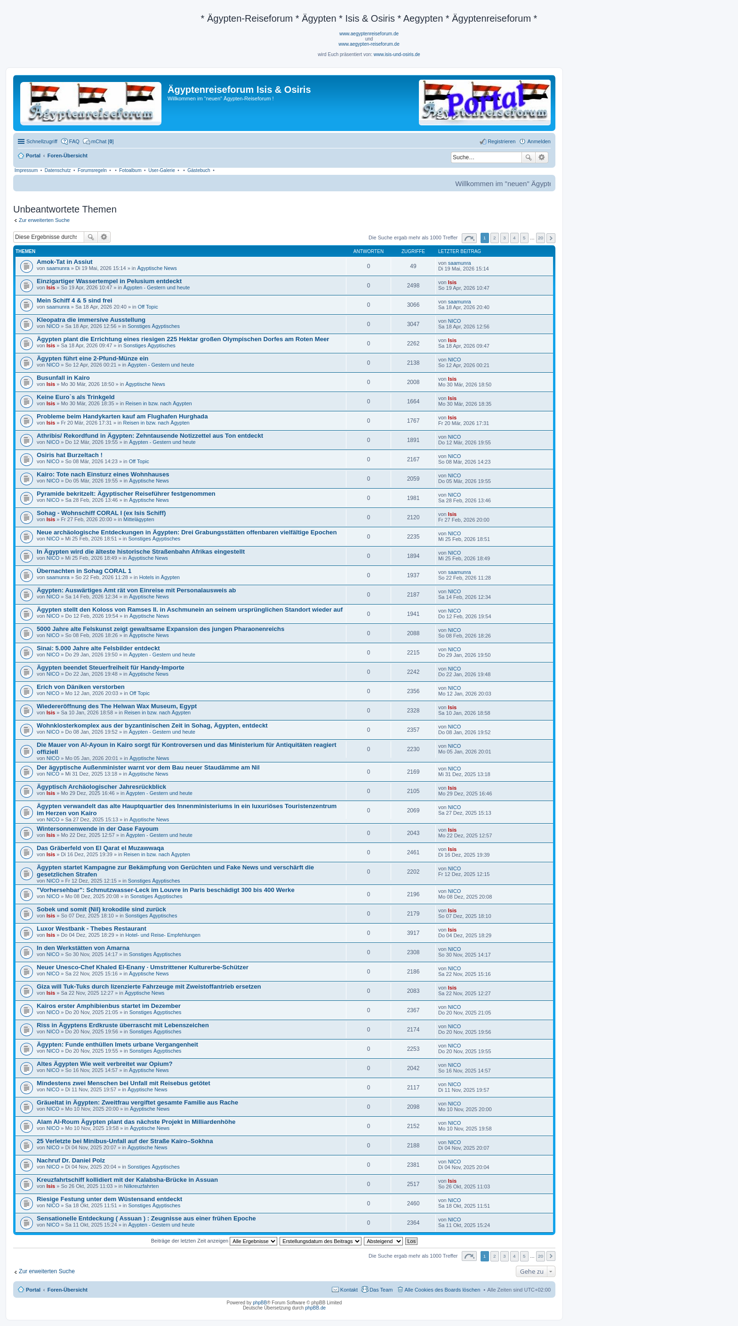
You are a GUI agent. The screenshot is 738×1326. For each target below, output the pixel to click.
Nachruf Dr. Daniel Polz (71, 1160)
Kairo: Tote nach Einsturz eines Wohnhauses (103, 474)
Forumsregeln (92, 170)
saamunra (58, 268)
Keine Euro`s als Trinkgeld (76, 397)
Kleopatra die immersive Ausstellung (91, 319)
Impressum (26, 170)
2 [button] (494, 237)
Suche (528, 157)
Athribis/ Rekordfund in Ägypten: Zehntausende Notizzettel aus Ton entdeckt (150, 435)
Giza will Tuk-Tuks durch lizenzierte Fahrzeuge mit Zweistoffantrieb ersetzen (149, 986)
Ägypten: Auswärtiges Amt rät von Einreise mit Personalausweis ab (136, 590)
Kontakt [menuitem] (349, 1290)
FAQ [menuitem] (74, 141)
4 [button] (514, 237)
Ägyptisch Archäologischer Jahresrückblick (101, 786)
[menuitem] (98, 141)
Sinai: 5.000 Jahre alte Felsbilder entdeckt (98, 648)
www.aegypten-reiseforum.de (369, 44)
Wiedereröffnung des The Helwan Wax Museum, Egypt (117, 706)
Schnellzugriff (41, 141)
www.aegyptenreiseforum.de (369, 33)
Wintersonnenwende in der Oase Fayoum (98, 828)
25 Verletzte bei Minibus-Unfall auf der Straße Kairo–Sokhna (125, 1141)
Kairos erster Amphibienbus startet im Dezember (109, 1005)
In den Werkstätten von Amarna (83, 947)
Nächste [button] (550, 238)
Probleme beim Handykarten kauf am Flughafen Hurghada (122, 416)
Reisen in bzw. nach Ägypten (158, 403)
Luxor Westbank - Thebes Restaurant (91, 928)
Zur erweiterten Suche (44, 220)
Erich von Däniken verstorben (81, 686)
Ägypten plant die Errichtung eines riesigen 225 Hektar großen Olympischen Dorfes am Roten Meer (183, 339)
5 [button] (524, 237)
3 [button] (504, 237)
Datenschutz (58, 170)
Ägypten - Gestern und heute (156, 287)
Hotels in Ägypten (159, 577)
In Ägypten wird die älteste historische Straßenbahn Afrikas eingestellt (141, 551)
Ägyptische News (156, 268)
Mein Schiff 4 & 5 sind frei (74, 300)
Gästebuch (198, 170)
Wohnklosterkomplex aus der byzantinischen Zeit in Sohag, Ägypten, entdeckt (152, 725)
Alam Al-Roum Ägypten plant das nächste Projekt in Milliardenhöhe (136, 1121)
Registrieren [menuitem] (501, 141)
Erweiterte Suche (542, 157)
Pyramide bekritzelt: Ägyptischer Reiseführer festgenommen (126, 493)
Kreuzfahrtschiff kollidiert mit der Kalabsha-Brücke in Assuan (127, 1179)
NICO (53, 326)
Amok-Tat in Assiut (65, 261)
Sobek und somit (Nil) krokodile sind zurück (101, 909)
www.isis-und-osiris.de (397, 54)
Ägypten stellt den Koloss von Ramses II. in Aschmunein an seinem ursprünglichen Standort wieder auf (190, 609)
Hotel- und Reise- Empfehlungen (163, 935)
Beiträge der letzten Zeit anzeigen (214, 1241)
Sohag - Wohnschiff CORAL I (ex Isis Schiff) (101, 512)
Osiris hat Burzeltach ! (70, 454)
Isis (51, 287)
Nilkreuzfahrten (141, 1186)
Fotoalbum (130, 170)
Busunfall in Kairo (63, 377)
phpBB (260, 1302)
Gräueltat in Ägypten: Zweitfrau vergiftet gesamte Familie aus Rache (137, 1102)
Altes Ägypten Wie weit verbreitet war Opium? (105, 1063)
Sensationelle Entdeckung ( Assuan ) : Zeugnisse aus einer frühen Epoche (146, 1218)
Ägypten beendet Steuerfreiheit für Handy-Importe (110, 667)
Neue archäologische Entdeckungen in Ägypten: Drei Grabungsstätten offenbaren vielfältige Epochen (187, 532)
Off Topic (148, 307)
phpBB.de (315, 1307)
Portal (33, 155)
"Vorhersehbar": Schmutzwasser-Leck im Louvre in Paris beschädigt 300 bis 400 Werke (166, 889)
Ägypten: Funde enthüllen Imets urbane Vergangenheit (117, 1044)
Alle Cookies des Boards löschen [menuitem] (443, 1290)
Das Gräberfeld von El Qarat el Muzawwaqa (100, 847)
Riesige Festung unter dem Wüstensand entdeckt (109, 1199)
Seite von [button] (469, 238)
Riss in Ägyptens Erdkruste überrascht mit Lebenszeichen (123, 1025)
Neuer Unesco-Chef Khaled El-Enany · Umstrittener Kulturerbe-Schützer (143, 967)
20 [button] (540, 237)
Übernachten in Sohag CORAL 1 (84, 570)
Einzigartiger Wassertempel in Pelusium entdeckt (109, 281)
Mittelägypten (138, 519)
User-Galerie (161, 170)
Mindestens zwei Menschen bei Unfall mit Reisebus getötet (123, 1083)
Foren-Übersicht (68, 1290)
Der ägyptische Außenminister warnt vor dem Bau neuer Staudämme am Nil (148, 767)
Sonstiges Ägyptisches (154, 326)
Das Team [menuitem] (381, 1290)
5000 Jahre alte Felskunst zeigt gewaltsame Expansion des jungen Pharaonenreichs (160, 628)
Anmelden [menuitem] (539, 141)
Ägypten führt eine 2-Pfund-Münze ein (92, 358)
